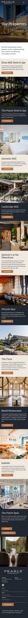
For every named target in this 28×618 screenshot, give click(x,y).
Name (3, 588)
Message (4, 597)
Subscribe (17, 610)
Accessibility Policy (10, 612)
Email (3, 592)
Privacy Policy (18, 612)
